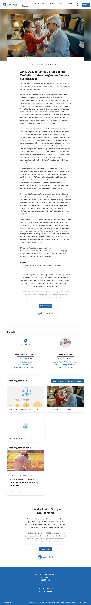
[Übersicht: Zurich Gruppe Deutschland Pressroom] (9, 4)
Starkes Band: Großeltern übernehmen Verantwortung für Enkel (24, 482)
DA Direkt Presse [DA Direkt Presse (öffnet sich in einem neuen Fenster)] (45, 591)
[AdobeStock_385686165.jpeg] (65, 396)
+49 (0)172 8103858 (65, 368)
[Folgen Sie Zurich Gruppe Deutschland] (86, 5)
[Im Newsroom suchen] (77, 4)
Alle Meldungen (25, 4)
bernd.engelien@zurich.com (65, 365)
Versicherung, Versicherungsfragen (54, 265)
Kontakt (69, 3)
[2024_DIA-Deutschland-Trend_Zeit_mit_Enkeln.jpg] (25, 396)
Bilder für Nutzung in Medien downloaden (67, 381)
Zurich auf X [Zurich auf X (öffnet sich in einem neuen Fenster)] (33, 368)
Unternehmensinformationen (30, 265)
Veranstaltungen (55, 3)
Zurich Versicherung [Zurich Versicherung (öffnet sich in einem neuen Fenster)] (45, 588)
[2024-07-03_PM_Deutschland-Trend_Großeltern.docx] (25, 425)
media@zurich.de (25, 362)
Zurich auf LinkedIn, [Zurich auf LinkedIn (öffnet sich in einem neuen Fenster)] (21, 368)
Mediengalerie (40, 3)
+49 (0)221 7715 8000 (25, 365)
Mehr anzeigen (45, 306)
